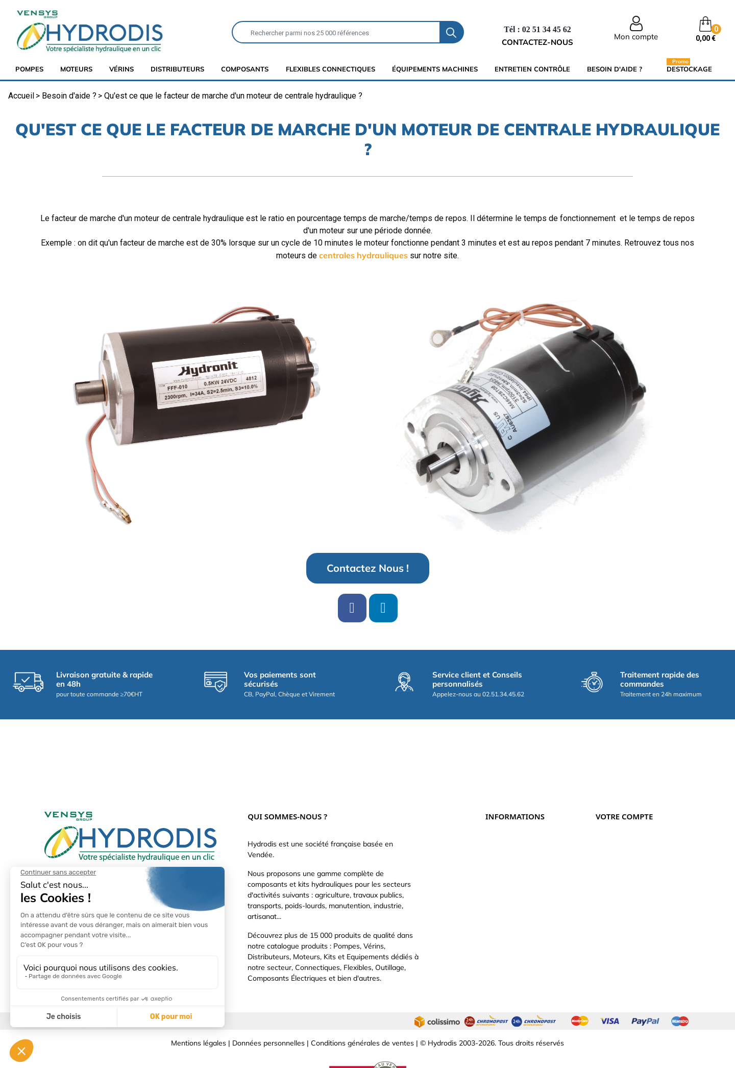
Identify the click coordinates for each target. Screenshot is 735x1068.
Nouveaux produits (516, 904)
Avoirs (606, 858)
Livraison (499, 812)
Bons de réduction (625, 889)
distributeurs (177, 69)
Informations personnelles (638, 812)
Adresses (611, 874)
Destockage (689, 68)
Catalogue (502, 843)
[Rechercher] (336, 32)
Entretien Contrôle (532, 69)
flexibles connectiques (330, 69)
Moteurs (76, 69)
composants (244, 69)
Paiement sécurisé (515, 828)
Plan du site (504, 920)
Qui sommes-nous (515, 858)
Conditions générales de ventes (362, 1009)
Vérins (121, 69)
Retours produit (621, 828)
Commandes (616, 843)
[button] (367, 568)
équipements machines (435, 69)
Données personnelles (268, 1009)
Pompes (29, 69)
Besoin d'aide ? (614, 69)
